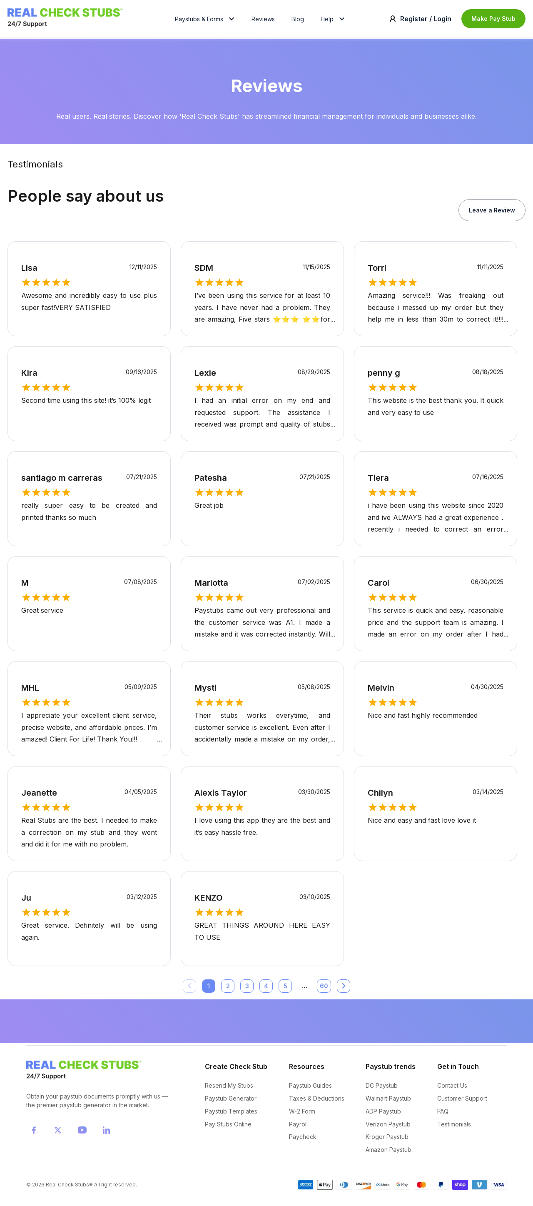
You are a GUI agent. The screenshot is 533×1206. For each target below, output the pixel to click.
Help (334, 20)
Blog (297, 20)
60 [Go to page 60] (324, 988)
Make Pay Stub (493, 19)
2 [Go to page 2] (228, 988)
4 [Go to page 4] (266, 988)
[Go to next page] (343, 988)
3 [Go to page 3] (247, 988)
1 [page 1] (208, 988)
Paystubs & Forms (206, 20)
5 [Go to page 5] (285, 988)
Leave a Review (492, 212)
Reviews (263, 20)
